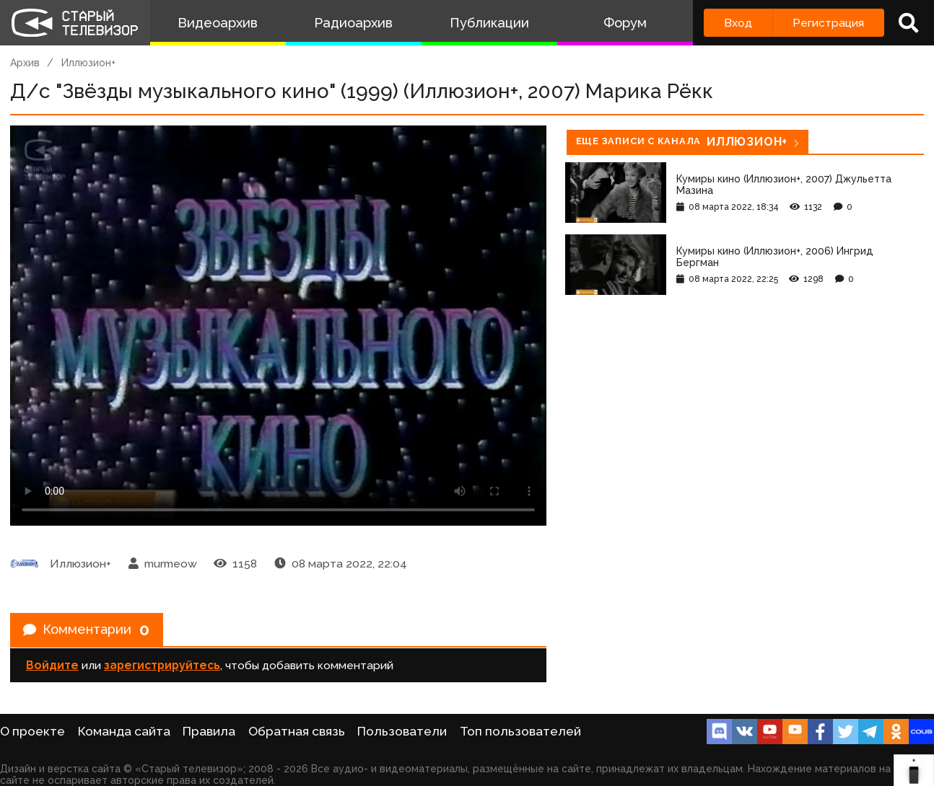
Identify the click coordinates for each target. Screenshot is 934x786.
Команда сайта (124, 731)
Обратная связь (296, 731)
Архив (25, 63)
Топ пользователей (520, 731)
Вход (738, 23)
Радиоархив (353, 22)
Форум (625, 22)
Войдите (52, 669)
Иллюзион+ (88, 63)
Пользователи (402, 731)
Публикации (489, 22)
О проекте (32, 731)
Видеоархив (218, 22)
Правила (209, 731)
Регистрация (828, 23)
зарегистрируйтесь (162, 669)
